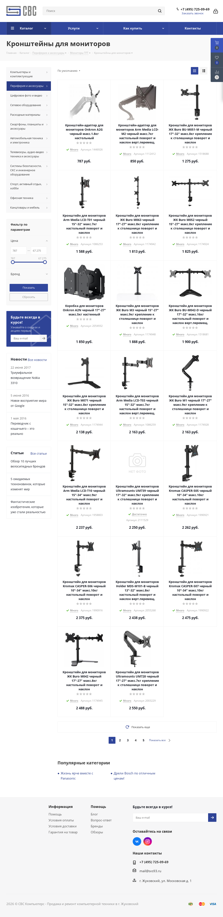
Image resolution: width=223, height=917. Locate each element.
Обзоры (97, 832)
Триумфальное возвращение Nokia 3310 (25, 378)
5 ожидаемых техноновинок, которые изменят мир (28, 484)
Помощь (55, 814)
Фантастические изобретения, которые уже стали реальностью (28, 507)
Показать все (157, 740)
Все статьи (38, 453)
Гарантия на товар (63, 832)
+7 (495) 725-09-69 (195, 9)
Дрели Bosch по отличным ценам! (134, 775)
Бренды (97, 826)
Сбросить (28, 297)
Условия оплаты (61, 820)
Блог (94, 814)
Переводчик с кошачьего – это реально (22, 428)
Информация (61, 806)
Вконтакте (137, 841)
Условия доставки (63, 826)
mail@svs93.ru (150, 871)
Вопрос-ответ (101, 820)
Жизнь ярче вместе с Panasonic (77, 775)
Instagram (147, 841)
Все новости (37, 360)
